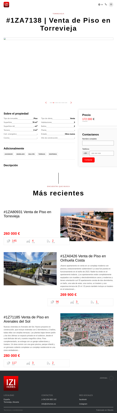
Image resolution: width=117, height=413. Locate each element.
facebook (83, 399)
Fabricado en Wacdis (104, 410)
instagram (83, 404)
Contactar (88, 160)
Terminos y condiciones (13, 410)
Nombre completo (89, 139)
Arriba (106, 378)
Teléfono (85, 149)
